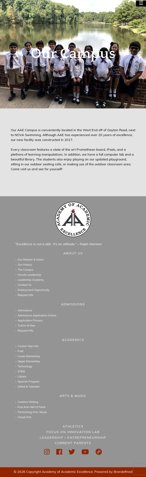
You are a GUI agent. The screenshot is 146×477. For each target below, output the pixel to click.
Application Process (30, 320)
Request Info (25, 295)
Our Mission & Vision (31, 260)
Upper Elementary (29, 361)
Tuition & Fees (26, 326)
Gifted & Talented (28, 387)
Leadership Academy (31, 280)
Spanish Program (28, 382)
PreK (21, 351)
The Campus (25, 270)
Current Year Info (28, 346)
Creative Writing (28, 402)
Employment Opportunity (33, 290)
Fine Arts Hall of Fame (31, 407)
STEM (21, 371)
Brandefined (123, 472)
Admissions (25, 310)
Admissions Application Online (37, 315)
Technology (25, 366)
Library (22, 376)
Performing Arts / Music (32, 412)
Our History (25, 265)
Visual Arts (24, 417)
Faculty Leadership (29, 275)
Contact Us (24, 285)
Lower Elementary (29, 356)
